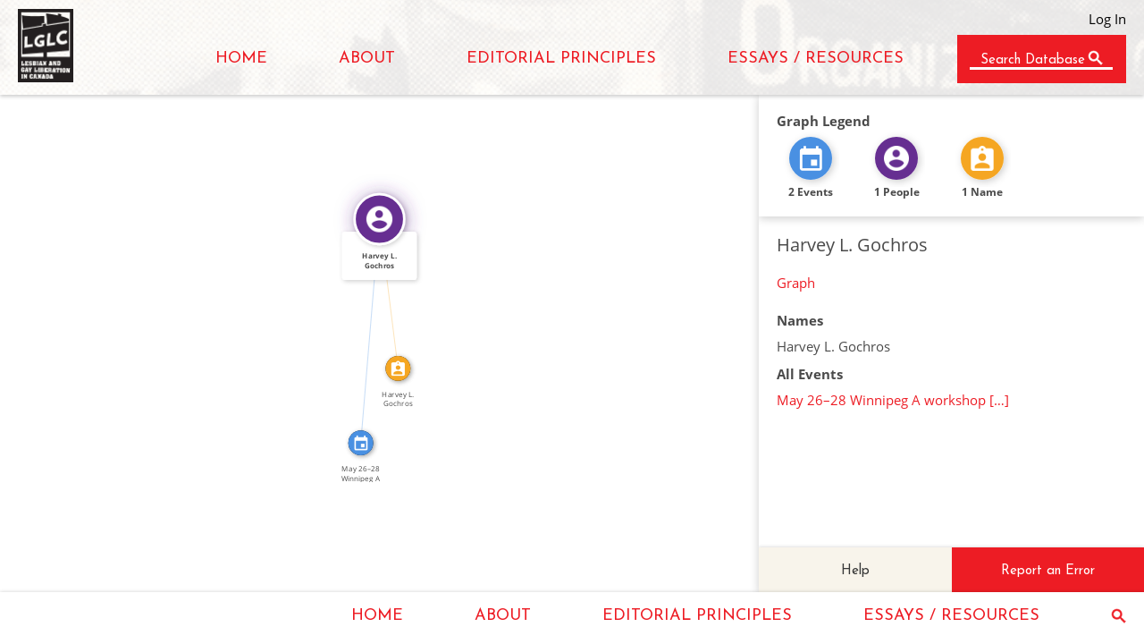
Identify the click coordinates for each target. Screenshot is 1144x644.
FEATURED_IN (363, 330)
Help (855, 571)
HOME (241, 58)
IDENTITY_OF (395, 292)
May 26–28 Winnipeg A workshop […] (893, 400)
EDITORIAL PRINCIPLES (561, 58)
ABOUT (367, 58)
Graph (796, 283)
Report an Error (1048, 571)
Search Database (1032, 60)
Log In (1107, 19)
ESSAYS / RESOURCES (816, 58)
